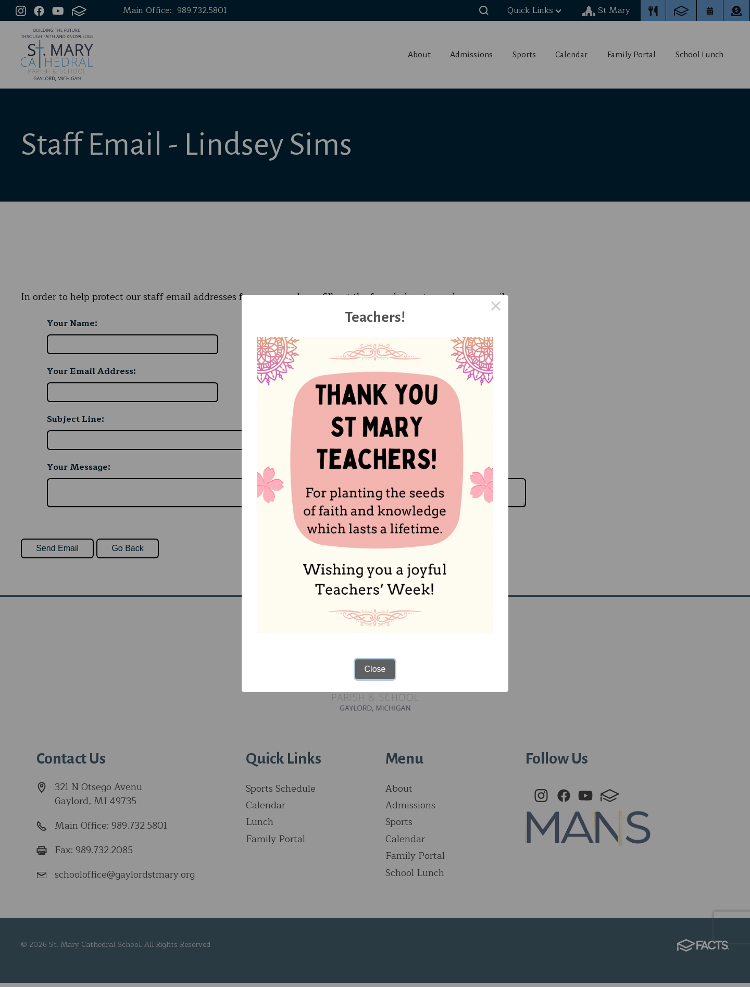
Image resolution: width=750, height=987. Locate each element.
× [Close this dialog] (496, 307)
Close (375, 669)
